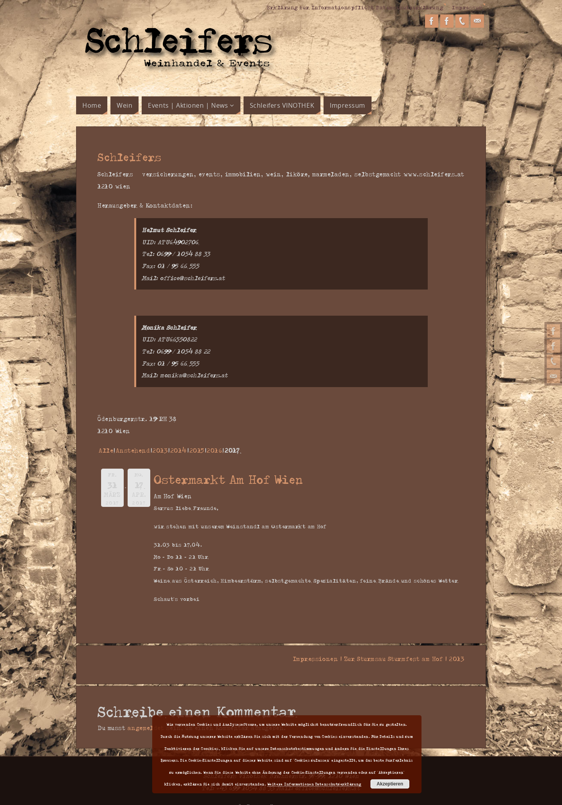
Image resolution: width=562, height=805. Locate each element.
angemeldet (146, 716)
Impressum (467, 7)
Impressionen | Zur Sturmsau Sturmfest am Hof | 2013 (376, 659)
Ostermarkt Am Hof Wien (229, 479)
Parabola (285, 794)
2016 (214, 450)
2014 (179, 450)
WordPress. (315, 794)
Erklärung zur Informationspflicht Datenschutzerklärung (354, 7)
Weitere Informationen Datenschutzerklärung (314, 784)
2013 (160, 450)
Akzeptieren (390, 784)
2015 (197, 450)
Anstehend (133, 450)
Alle (106, 450)
